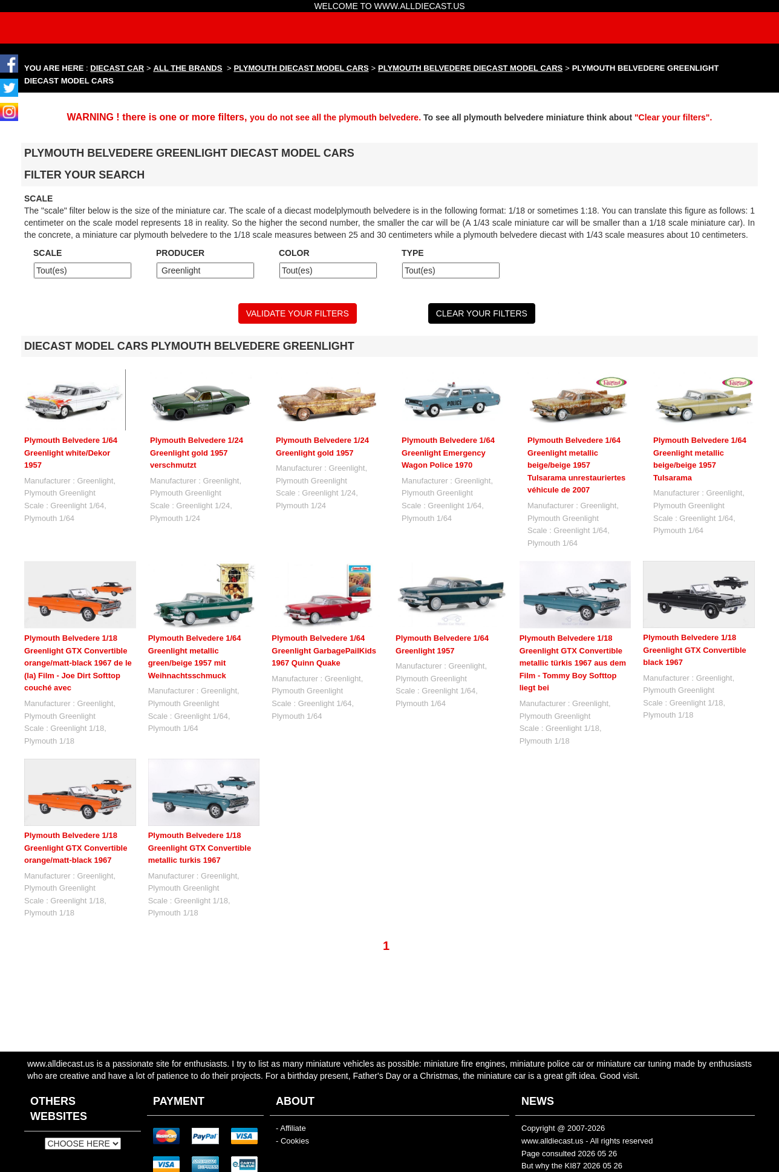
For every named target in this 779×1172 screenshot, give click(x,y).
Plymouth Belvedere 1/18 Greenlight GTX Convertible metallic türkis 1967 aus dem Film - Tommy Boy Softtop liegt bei (573, 662)
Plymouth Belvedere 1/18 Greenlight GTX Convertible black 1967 (694, 650)
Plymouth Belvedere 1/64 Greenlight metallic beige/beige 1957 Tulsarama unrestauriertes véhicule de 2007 (576, 465)
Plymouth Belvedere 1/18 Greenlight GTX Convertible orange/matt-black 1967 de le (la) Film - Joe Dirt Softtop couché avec (78, 662)
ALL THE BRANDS (188, 68)
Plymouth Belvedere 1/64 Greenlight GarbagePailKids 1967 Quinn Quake (324, 650)
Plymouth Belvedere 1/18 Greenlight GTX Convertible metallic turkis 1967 (199, 848)
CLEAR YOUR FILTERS (481, 313)
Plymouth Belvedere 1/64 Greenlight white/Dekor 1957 (70, 453)
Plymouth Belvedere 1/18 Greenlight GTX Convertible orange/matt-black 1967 (75, 848)
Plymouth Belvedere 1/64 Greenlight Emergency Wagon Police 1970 (448, 453)
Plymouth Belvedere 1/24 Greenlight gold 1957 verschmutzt (196, 453)
